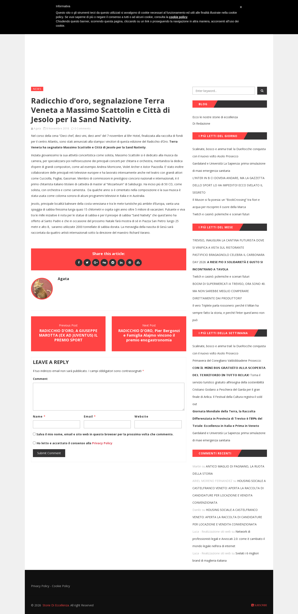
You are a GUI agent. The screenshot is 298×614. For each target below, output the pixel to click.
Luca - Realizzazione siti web (211, 531)
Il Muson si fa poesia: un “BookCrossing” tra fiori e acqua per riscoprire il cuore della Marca (226, 203)
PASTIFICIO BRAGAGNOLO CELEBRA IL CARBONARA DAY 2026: (228, 262)
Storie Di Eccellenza (56, 605)
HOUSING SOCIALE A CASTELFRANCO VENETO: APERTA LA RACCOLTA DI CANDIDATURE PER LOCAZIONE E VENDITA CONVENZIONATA (227, 517)
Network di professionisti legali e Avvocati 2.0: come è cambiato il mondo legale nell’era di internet (228, 539)
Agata (37, 128)
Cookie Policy (61, 586)
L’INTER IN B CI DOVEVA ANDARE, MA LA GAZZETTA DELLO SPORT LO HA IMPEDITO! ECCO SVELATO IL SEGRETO (228, 185)
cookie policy (178, 17)
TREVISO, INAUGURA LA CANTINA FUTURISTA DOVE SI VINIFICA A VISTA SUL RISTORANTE (228, 243)
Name (39, 416)
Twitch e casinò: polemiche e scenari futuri (220, 214)
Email (90, 416)
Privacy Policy (101, 443)
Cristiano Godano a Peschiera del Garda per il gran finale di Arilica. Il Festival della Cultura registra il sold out (227, 397)
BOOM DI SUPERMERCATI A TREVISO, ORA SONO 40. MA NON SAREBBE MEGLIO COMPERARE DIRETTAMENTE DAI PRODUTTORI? (228, 291)
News (37, 89)
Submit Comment (49, 453)
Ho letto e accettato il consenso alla (64, 443)
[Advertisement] (149, 52)
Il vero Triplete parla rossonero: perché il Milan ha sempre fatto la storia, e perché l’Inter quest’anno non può (228, 312)
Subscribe (259, 605)
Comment (40, 379)
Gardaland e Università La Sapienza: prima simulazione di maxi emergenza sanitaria (229, 167)
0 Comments (82, 128)
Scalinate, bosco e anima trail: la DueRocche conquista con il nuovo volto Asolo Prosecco (229, 152)
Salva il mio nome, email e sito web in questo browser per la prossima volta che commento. (104, 434)
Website (141, 416)
